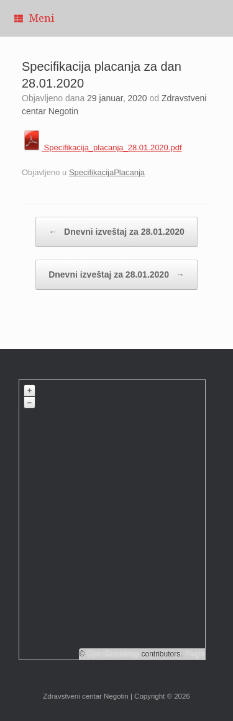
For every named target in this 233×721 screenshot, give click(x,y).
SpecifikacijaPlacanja (107, 172)
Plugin (194, 654)
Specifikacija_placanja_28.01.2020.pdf (102, 147)
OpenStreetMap (112, 654)
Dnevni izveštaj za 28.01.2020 (116, 231)
